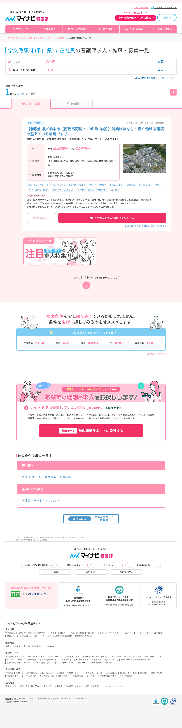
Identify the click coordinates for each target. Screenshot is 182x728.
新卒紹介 (60, 673)
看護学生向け (41, 633)
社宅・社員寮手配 (92, 686)
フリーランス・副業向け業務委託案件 (56, 636)
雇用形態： (144, 343)
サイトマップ (108, 565)
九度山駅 (65, 477)
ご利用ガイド (51, 29)
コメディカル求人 (29, 676)
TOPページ (22, 29)
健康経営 (58, 686)
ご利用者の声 (136, 29)
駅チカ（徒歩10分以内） (149, 184)
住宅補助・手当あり (77, 184)
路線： (89, 343)
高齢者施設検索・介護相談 (101, 663)
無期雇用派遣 (78, 676)
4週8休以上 (131, 184)
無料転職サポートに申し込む (135, 17)
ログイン (166, 17)
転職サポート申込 (126, 572)
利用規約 (56, 572)
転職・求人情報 (77, 633)
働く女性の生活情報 (132, 656)
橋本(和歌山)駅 (31, 477)
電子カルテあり (116, 184)
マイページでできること (165, 7)
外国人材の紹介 (126, 676)
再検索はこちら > (156, 354)
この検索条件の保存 (146, 77)
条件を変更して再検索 (91, 518)
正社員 (26, 500)
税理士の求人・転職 (128, 673)
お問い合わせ (91, 572)
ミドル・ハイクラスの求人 (109, 633)
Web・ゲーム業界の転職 (26, 673)
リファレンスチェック (113, 686)
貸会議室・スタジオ (73, 686)
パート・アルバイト (47, 500)
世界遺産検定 (31, 660)
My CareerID (126, 660)
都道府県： (34, 343)
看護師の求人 (12, 676)
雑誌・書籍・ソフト (153, 656)
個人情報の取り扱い (144, 565)
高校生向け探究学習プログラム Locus (39, 646)
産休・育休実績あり (97, 184)
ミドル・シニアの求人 (154, 633)
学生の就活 (10, 633)
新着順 (72, 104)
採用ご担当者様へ (141, 8)
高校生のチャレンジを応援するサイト (63, 656)
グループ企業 (66, 698)
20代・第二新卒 (46, 673)
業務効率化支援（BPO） (30, 686)
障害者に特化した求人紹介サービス (22, 636)
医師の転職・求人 (47, 676)
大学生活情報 (115, 656)
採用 (56, 698)
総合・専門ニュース (35, 656)
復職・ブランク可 (35, 184)
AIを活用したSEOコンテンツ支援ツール (70, 663)
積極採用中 (102, 189)
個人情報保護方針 (80, 698)
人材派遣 (9, 673)
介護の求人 (91, 676)
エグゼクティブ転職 (94, 673)
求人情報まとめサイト (14, 656)
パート (139, 633)
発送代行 (47, 686)
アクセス (32, 698)
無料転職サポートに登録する (91, 431)
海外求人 (91, 633)
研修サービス (11, 686)
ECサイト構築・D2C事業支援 (88, 660)
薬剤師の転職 (156, 673)
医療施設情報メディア (144, 660)
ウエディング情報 (14, 660)
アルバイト (128, 633)
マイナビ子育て (66, 660)
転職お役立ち (165, 29)
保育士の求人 (63, 676)
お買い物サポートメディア (18, 663)
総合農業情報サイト (48, 660)
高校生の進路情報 (12, 646)
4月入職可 (114, 189)
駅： (117, 343)
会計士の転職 (111, 673)
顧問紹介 (144, 673)
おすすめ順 (31, 104)
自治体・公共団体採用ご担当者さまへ (38, 565)
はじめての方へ (79, 29)
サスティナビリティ (45, 698)
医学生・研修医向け (59, 633)
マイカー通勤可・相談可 (38, 189)
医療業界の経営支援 (108, 676)
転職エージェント (74, 673)
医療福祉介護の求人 (83, 636)
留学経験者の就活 (25, 633)
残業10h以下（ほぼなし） (63, 189)
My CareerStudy (111, 660)
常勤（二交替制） (35, 123)
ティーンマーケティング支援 (94, 656)
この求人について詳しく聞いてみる (112, 218)
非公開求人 (23, 93)
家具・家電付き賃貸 (41, 663)
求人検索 (107, 29)
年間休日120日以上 (86, 189)
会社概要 (22, 698)
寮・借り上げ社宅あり (56, 184)
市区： (62, 343)
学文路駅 (50, 477)
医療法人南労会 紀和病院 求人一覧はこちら (146, 225)
